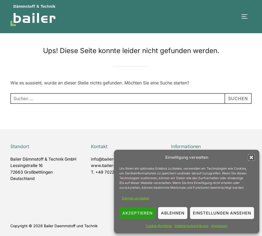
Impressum (219, 226)
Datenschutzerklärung (191, 226)
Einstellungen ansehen (222, 213)
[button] (251, 157)
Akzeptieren (137, 213)
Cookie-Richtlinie (159, 226)
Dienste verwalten (135, 198)
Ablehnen (172, 213)
